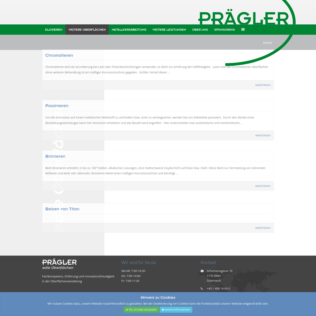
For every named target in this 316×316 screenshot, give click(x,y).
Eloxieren (53, 29)
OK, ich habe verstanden (141, 309)
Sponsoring (224, 29)
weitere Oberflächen (87, 29)
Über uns (200, 29)
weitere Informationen (176, 309)
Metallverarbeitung (129, 29)
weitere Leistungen (169, 29)
